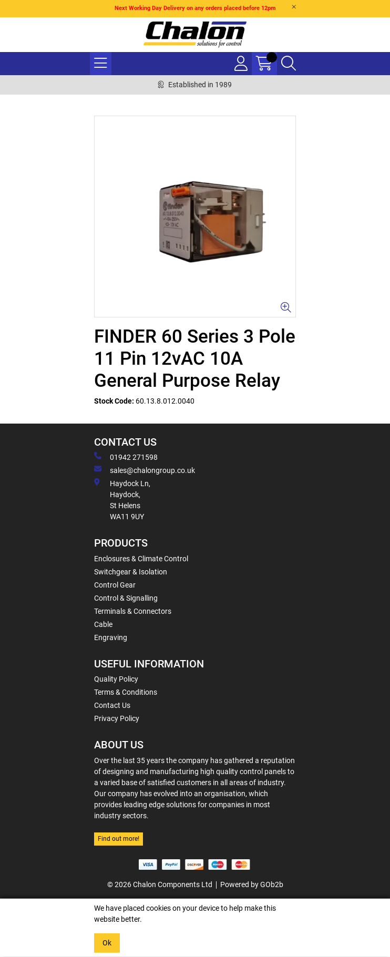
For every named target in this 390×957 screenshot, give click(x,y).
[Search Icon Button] (288, 63)
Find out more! (118, 838)
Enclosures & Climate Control (141, 558)
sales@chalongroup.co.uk (144, 470)
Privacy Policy (116, 718)
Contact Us (112, 705)
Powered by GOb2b (251, 884)
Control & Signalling (126, 598)
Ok (106, 943)
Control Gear (115, 585)
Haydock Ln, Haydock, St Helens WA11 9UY (122, 499)
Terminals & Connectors (132, 611)
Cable (103, 624)
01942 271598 (126, 456)
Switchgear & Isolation (130, 572)
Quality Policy (116, 679)
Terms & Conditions (125, 692)
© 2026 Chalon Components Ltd (159, 884)
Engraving (110, 637)
